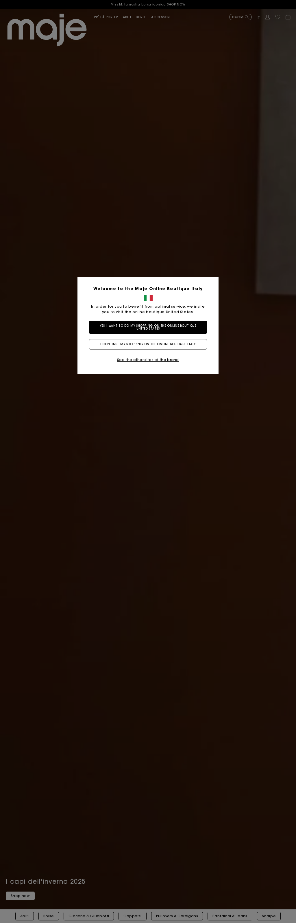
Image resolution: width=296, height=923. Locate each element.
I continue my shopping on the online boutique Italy (148, 344)
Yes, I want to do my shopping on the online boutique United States (148, 327)
